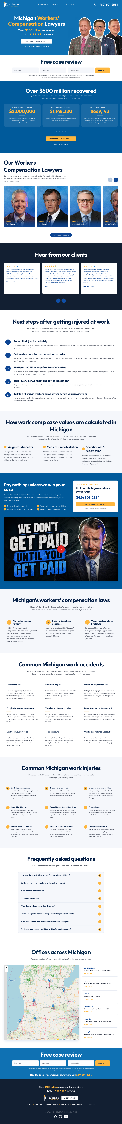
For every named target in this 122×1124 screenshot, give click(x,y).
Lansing (39, 1105)
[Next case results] (69, 131)
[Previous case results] (53, 131)
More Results (61, 144)
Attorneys (68, 4)
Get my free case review (95, 504)
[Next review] (64, 301)
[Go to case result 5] (62, 131)
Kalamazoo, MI (88, 1006)
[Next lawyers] (116, 180)
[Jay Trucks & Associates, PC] (51, 1098)
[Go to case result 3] (59, 131)
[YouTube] (66, 1116)
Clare (29, 1105)
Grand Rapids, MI (89, 968)
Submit (102, 70)
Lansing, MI (87, 1032)
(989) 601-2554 (88, 497)
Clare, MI (86, 994)
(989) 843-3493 (88, 999)
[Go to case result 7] (65, 131)
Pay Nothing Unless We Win (36, 46)
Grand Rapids (52, 1105)
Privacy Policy (58, 75)
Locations (43, 4)
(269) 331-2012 (88, 1024)
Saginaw (65, 1105)
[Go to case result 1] (56, 131)
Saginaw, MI (87, 981)
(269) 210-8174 (88, 986)
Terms (51, 75)
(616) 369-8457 (88, 973)
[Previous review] (58, 301)
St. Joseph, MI (88, 1019)
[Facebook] (55, 1116)
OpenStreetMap (68, 1039)
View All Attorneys (61, 235)
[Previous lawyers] (110, 180)
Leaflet (59, 1039)
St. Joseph (90, 1105)
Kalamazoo (77, 1105)
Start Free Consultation (36, 41)
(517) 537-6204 (88, 1037)
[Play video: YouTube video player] (61, 549)
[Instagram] (60, 1116)
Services (56, 4)
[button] (34, 1004)
